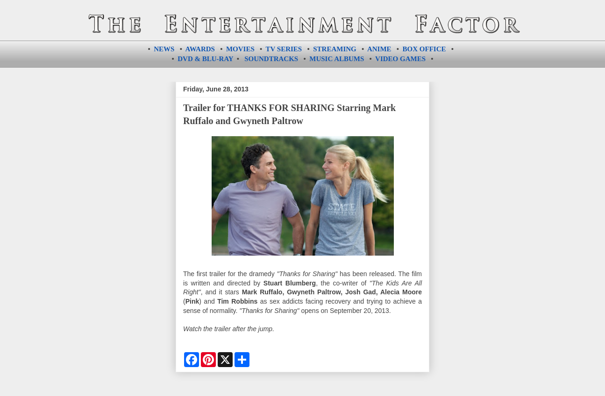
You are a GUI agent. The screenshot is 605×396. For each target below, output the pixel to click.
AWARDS (200, 49)
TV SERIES (284, 49)
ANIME (379, 49)
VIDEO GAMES (400, 59)
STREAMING (334, 49)
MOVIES (240, 49)
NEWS (164, 49)
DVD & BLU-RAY (205, 59)
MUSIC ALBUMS (336, 59)
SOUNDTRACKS (271, 59)
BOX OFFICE (424, 49)
